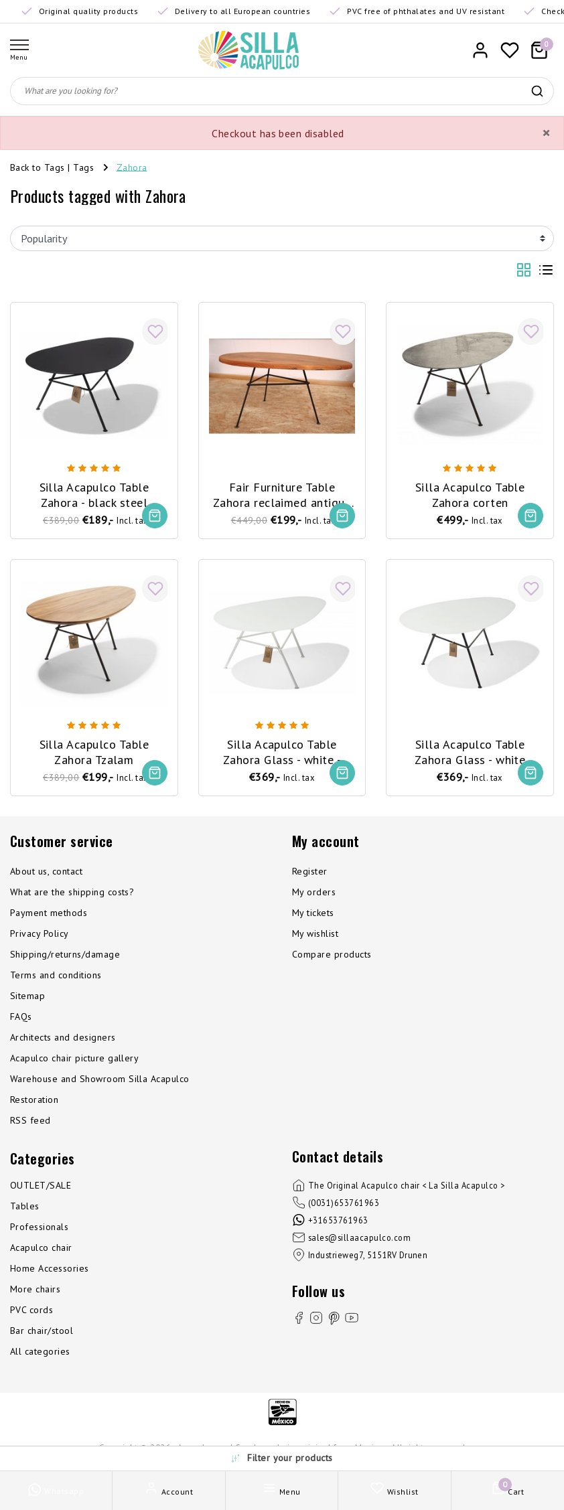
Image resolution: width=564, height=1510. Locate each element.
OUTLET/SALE (40, 1185)
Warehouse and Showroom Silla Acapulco (100, 1079)
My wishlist (315, 933)
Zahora (132, 167)
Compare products (332, 954)
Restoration (34, 1099)
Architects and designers (63, 1037)
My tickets (313, 913)
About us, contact (46, 871)
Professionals (39, 1227)
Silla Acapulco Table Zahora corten (470, 494)
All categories (40, 1351)
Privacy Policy (39, 933)
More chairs (35, 1289)
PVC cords (31, 1310)
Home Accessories (49, 1268)
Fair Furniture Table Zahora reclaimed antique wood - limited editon (282, 495)
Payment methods (48, 913)
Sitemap (27, 996)
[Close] (546, 133)
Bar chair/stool (41, 1331)
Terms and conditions (56, 975)
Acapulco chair (41, 1247)
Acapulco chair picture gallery (74, 1058)
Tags (83, 167)
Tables (25, 1206)
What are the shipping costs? (72, 892)
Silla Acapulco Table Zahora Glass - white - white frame (282, 753)
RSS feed (30, 1120)
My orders (314, 892)
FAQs (21, 1016)
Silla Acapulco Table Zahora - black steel (94, 494)
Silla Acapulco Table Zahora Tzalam (94, 752)
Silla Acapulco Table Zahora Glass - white (470, 752)
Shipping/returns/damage (65, 954)
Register (310, 871)
